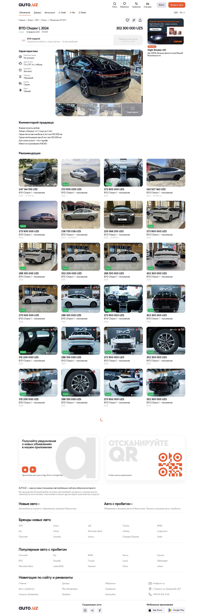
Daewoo (91, 567)
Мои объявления (69, 590)
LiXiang (126, 532)
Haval (56, 532)
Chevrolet (23, 538)
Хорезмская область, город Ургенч (43, 41)
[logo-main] (28, 5)
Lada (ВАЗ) (58, 567)
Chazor (44, 20)
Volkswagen (162, 562)
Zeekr (159, 538)
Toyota (126, 527)
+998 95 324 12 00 (159, 595)
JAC (89, 527)
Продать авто (176, 5)
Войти (161, 5)
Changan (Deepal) (131, 538)
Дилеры (65, 584)
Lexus (125, 562)
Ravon (125, 556)
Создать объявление (28, 595)
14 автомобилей (70, 41)
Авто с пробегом (26, 590)
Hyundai (57, 538)
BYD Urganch (33, 39)
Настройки (110, 595)
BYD (37, 20)
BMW (159, 527)
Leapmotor (162, 532)
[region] (99, 77)
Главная (22, 20)
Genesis (160, 556)
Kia (20, 532)
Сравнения (110, 590)
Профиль (66, 595)
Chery (56, 527)
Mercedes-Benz (95, 532)
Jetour (91, 538)
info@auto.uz (157, 584)
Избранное (110, 584)
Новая (30, 20)
